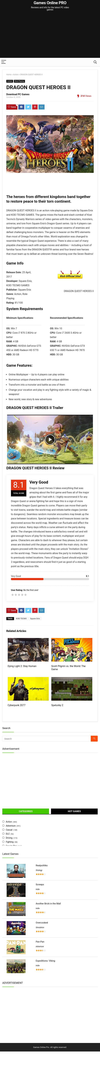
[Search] (95, 62)
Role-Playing (19, 81)
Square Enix (35, 619)
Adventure (11, 826)
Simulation (40, 927)
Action (15, 74)
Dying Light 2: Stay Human (22, 666)
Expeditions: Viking (45, 960)
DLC (8, 834)
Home (8, 74)
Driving (9, 838)
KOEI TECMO (21, 619)
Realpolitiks (42, 865)
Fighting (10, 842)
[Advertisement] (51, 34)
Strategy (39, 870)
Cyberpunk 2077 (17, 705)
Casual (9, 830)
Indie (38, 889)
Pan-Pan (40, 941)
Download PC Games (17, 94)
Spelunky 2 (57, 705)
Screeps (40, 884)
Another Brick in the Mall (48, 903)
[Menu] (3, 62)
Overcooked (42, 922)
